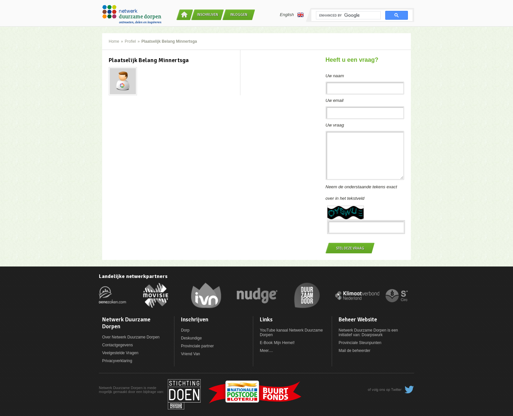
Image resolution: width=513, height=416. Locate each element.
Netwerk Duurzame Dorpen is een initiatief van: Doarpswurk (368, 332)
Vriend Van (190, 354)
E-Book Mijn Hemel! (277, 342)
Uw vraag (334, 125)
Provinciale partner (197, 346)
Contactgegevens (117, 345)
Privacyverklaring (117, 360)
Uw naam (334, 75)
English (292, 14)
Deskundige (191, 338)
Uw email (334, 100)
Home (114, 41)
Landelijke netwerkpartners (133, 276)
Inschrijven (207, 14)
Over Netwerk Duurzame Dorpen (131, 337)
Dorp (185, 330)
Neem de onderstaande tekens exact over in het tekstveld (361, 192)
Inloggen (238, 14)
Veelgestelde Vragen (120, 353)
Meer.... (266, 350)
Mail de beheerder (354, 350)
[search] (347, 15)
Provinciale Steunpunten (360, 342)
